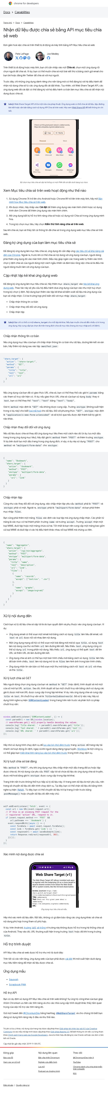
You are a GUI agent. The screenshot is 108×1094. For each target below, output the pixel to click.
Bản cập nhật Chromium (49, 1057)
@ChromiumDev (31, 1013)
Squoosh (13, 979)
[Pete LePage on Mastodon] (24, 58)
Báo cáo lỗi (8, 1057)
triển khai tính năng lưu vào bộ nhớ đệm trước (43, 753)
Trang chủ (7, 23)
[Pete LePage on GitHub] (20, 58)
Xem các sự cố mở (11, 1062)
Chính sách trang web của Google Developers (28, 1035)
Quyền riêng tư (22, 1085)
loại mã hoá (35, 411)
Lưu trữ (41, 1066)
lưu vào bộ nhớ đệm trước (56, 745)
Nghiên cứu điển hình (47, 1062)
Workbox (82, 749)
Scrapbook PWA (17, 984)
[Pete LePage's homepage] (28, 58)
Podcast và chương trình (49, 1071)
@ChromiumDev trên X (83, 1057)
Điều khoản (8, 1085)
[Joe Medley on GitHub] (48, 58)
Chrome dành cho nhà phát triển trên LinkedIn (87, 1067)
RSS (74, 1073)
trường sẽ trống (35, 927)
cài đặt (68, 958)
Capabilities (22, 12)
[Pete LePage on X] (17, 58)
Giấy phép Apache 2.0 (60, 1032)
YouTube (77, 1062)
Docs (6, 12)
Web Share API (78, 107)
